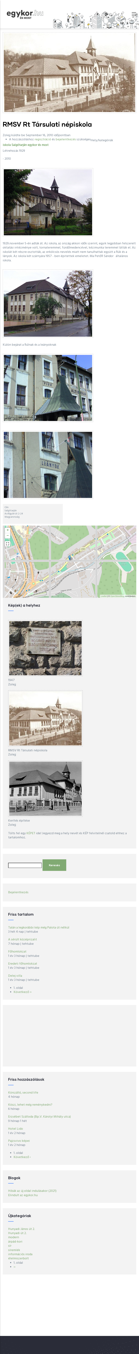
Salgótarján (19, 145)
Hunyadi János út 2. (21, 1229)
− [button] (8, 536)
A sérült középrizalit (22, 939)
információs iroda (20, 1254)
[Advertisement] (69, 1035)
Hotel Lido (15, 1128)
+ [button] (8, 530)
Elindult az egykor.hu (23, 1195)
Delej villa (15, 976)
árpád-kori (15, 1241)
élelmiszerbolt (18, 1258)
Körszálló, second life (23, 1092)
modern (13, 1237)
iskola (7, 145)
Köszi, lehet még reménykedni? (30, 1104)
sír (9, 1246)
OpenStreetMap (117, 596)
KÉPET (30, 833)
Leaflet (104, 596)
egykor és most (38, 145)
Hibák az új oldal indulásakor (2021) (32, 1191)
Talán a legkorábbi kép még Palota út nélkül (38, 927)
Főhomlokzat (17, 951)
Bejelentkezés (18, 892)
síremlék (14, 1250)
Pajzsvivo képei (19, 1141)
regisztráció (43, 139)
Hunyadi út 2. (17, 1233)
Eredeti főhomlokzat (22, 963)
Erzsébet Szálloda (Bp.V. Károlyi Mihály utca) (39, 1116)
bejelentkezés (66, 139)
